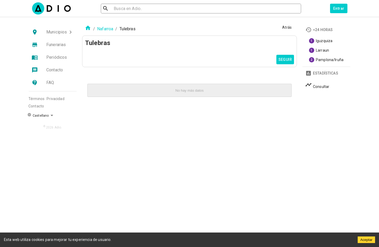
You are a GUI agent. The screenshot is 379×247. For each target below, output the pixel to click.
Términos (36, 99)
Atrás (287, 27)
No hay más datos (189, 90)
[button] (52, 32)
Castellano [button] (38, 115)
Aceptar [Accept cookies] (366, 240)
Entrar (338, 8)
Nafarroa (105, 28)
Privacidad (55, 99)
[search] (122, 8)
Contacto (36, 106)
